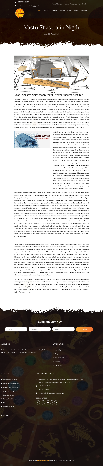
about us (46, 10)
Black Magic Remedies (10, 387)
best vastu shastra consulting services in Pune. (35, 275)
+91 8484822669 (44, 386)
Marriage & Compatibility (11, 403)
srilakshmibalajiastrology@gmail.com (51, 393)
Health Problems (8, 406)
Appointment (59, 358)
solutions (62, 10)
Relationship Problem (10, 380)
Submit (84, 329)
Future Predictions (9, 399)
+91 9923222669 (44, 389)
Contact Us (58, 365)
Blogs (56, 354)
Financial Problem (9, 391)
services (54, 10)
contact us (83, 10)
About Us (58, 350)
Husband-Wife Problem (11, 383)
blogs (76, 10)
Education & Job (8, 395)
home (39, 10)
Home (45, 34)
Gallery (69, 10)
